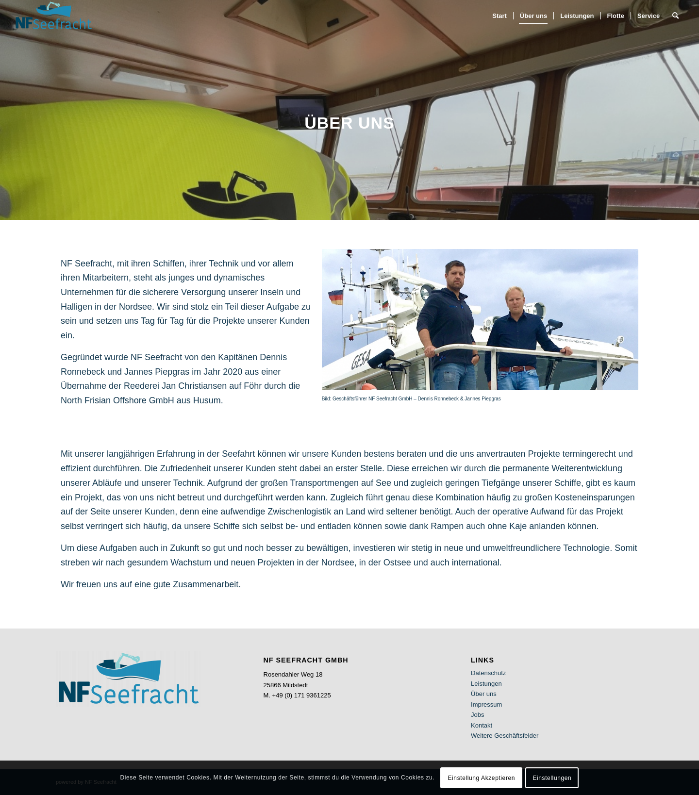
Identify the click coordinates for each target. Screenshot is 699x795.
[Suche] (675, 15)
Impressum (486, 704)
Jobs (477, 714)
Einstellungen (552, 778)
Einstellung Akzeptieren (481, 778)
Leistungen (486, 683)
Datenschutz (488, 673)
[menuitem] (499, 15)
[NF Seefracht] (53, 15)
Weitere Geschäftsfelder (504, 735)
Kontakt (481, 725)
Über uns (484, 693)
